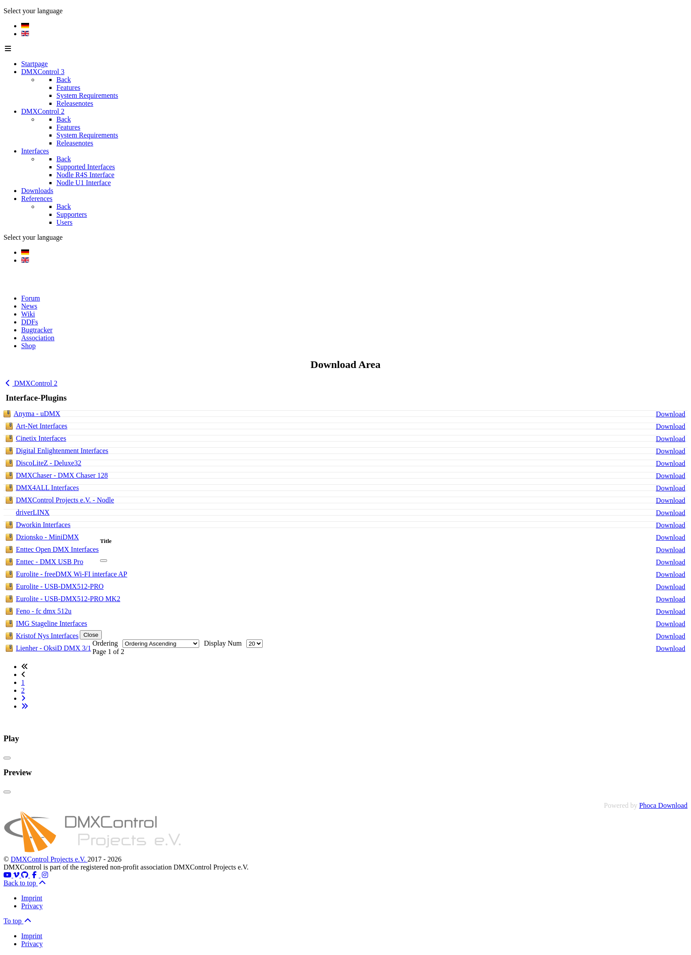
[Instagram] (45, 875)
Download (670, 414)
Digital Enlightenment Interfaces (62, 450)
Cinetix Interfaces (41, 438)
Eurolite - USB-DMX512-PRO (60, 586)
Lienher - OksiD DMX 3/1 (53, 648)
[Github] (25, 875)
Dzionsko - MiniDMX (47, 537)
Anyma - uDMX (37, 413)
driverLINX (32, 512)
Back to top (25, 883)
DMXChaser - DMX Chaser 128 (62, 475)
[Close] (103, 560)
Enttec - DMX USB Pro (49, 561)
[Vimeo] (17, 875)
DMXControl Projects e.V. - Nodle (65, 500)
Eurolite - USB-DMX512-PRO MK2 (68, 598)
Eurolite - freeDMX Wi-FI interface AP (71, 574)
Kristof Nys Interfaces (47, 635)
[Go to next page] (23, 698)
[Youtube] (8, 875)
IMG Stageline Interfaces (51, 623)
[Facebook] (35, 875)
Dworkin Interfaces (43, 524)
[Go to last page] (24, 706)
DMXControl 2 (30, 383)
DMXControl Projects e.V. (49, 859)
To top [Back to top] (18, 921)
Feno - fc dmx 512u (43, 611)
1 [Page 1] (23, 682)
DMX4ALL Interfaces (47, 487)
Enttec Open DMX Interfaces (57, 549)
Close (90, 635)
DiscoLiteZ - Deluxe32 (48, 463)
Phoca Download (663, 805)
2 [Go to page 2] (23, 690)
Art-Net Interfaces (41, 426)
